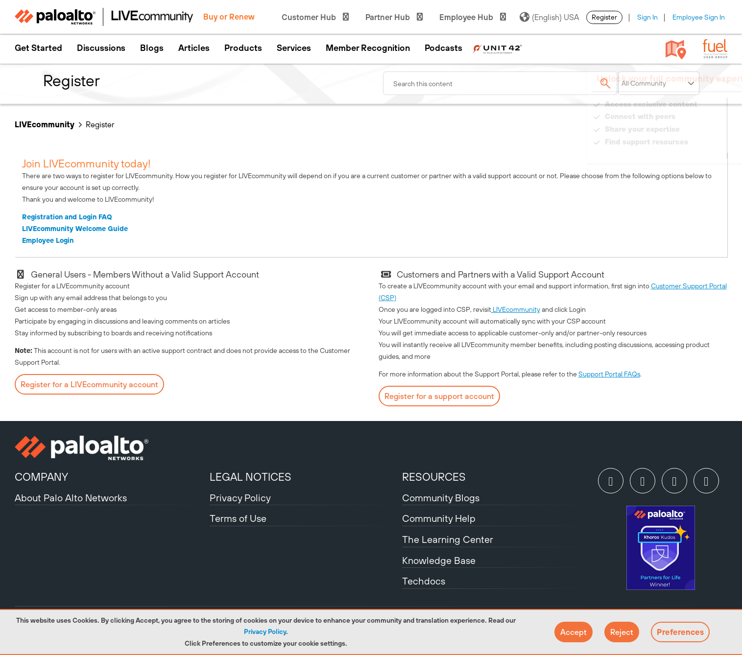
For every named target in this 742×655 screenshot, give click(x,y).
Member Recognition (368, 48)
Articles (194, 48)
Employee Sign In (698, 17)
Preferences (680, 632)
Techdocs (423, 580)
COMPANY (41, 476)
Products (243, 48)
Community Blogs (440, 497)
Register (604, 17)
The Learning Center (447, 539)
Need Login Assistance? (683, 151)
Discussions (101, 48)
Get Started (38, 48)
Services (294, 48)
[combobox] (500, 83)
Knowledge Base (439, 560)
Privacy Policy (265, 631)
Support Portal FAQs (609, 374)
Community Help (439, 518)
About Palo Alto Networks (71, 497)
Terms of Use (238, 518)
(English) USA (549, 17)
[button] (573, 632)
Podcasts (443, 48)
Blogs (152, 48)
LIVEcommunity (44, 124)
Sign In (647, 17)
